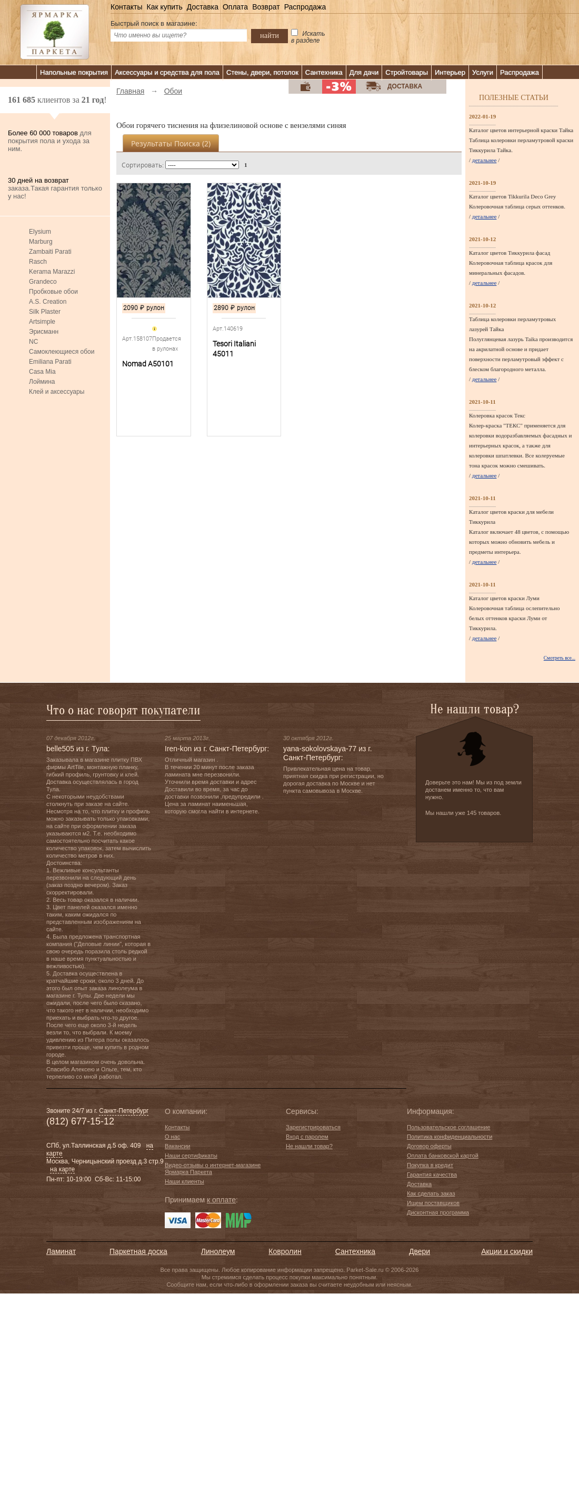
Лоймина (42, 381)
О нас (172, 1136)
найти (269, 35)
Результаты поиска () (171, 143)
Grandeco (43, 281)
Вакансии (178, 1146)
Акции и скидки (507, 1251)
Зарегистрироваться (313, 1127)
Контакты (126, 7)
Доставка (202, 7)
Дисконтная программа (438, 1212)
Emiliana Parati (50, 361)
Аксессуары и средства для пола (167, 72)
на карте (62, 1169)
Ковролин (284, 1251)
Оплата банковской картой (442, 1155)
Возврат (266, 7)
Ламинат (61, 1251)
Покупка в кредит (430, 1165)
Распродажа (305, 7)
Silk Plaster (45, 311)
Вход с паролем (307, 1136)
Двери (419, 1251)
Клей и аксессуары (56, 391)
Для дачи (364, 72)
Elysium (40, 231)
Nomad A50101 (148, 364)
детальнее (484, 160)
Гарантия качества (432, 1174)
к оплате (221, 1200)
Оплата (235, 7)
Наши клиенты (184, 1181)
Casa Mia (42, 371)
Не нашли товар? (309, 1146)
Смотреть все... (559, 658)
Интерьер (450, 72)
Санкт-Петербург (123, 1110)
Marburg (41, 241)
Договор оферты (429, 1146)
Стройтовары (406, 72)
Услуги (482, 72)
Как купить (164, 7)
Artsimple (42, 321)
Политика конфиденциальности (449, 1136)
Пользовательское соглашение (448, 1127)
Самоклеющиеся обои (61, 351)
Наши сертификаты (191, 1155)
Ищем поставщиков (433, 1203)
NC (33, 341)
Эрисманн (43, 331)
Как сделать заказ (431, 1193)
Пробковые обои (53, 291)
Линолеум (218, 1251)
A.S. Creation (47, 301)
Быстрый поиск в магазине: (154, 23)
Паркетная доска (138, 1251)
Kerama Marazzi (52, 271)
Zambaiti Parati (50, 251)
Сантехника (324, 72)
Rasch (38, 261)
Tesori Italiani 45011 (234, 349)
